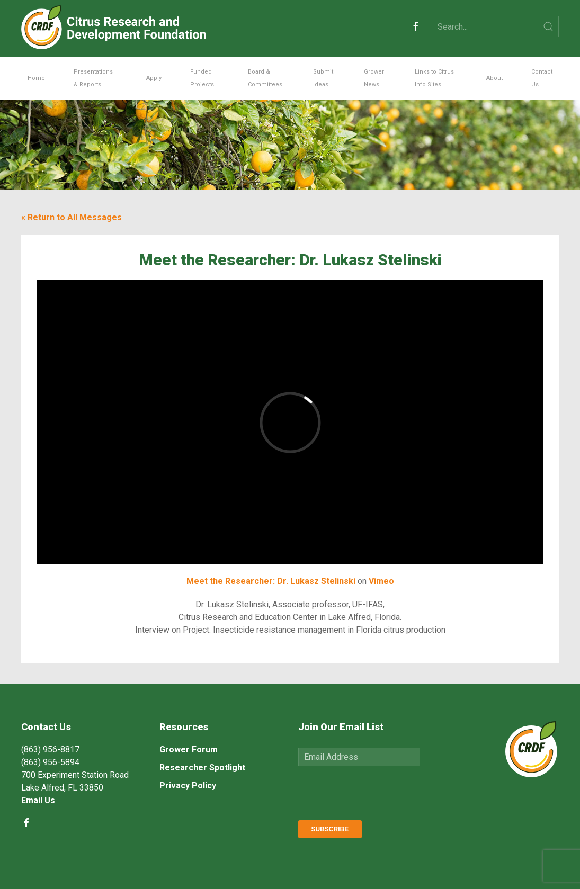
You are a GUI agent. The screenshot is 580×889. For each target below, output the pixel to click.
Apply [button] (154, 78)
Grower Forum (188, 749)
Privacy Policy (187, 785)
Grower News (374, 78)
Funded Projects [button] (202, 78)
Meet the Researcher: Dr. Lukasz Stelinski (270, 581)
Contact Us (541, 78)
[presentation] (378, 791)
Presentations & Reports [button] (93, 78)
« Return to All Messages (71, 217)
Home (36, 78)
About (494, 78)
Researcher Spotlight (202, 767)
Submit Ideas (323, 78)
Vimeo (381, 581)
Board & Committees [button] (265, 78)
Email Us (38, 800)
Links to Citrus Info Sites (434, 78)
